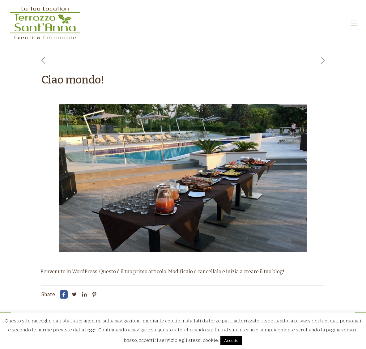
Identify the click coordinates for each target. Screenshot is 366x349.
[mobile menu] (354, 23)
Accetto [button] (231, 340)
